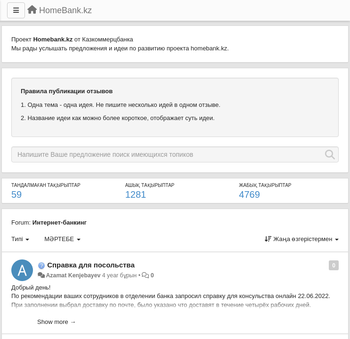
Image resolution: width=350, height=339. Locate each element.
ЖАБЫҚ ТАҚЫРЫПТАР (265, 185)
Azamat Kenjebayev (73, 275)
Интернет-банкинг (60, 222)
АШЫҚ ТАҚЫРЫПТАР (150, 185)
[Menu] (16, 10)
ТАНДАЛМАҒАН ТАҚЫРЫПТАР (46, 185)
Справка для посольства (91, 265)
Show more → (56, 321)
